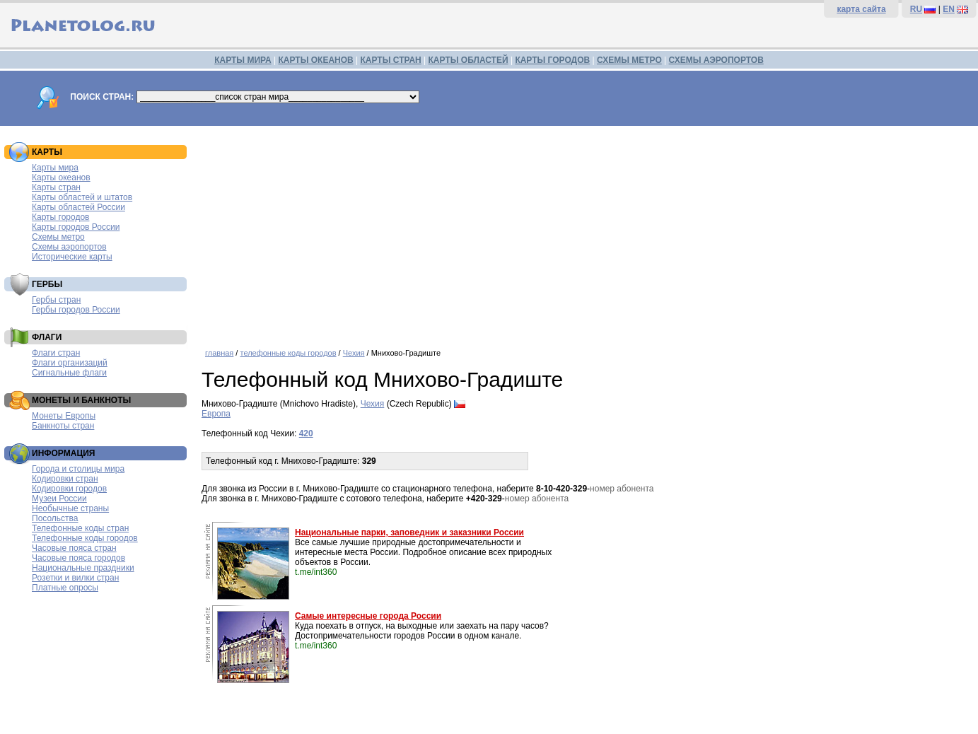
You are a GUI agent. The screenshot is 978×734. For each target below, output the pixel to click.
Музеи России (59, 498)
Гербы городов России (76, 310)
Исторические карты (72, 257)
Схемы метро (58, 237)
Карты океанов (61, 177)
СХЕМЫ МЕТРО (629, 60)
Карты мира (55, 168)
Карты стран (56, 187)
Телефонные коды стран (80, 528)
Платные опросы (65, 588)
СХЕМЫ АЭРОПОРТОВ (716, 60)
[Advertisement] (586, 232)
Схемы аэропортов (69, 247)
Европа (216, 414)
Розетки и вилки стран (75, 578)
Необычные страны (70, 508)
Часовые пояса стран (74, 548)
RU (916, 9)
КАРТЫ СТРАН (391, 60)
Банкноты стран (63, 426)
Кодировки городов (69, 489)
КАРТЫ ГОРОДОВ (552, 60)
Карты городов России (76, 227)
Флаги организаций (69, 363)
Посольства (55, 518)
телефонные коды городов (288, 353)
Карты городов (60, 217)
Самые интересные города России (368, 616)
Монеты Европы (63, 416)
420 (306, 433)
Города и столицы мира (78, 469)
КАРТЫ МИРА (242, 60)
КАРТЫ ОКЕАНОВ (315, 60)
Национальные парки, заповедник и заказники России (409, 532)
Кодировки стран (65, 479)
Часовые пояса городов (78, 558)
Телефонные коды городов (85, 538)
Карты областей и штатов (82, 197)
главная (219, 353)
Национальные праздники (83, 568)
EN (949, 9)
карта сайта (861, 9)
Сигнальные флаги (69, 373)
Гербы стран (56, 300)
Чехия (354, 353)
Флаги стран (56, 353)
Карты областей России (78, 207)
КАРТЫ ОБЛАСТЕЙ (468, 60)
